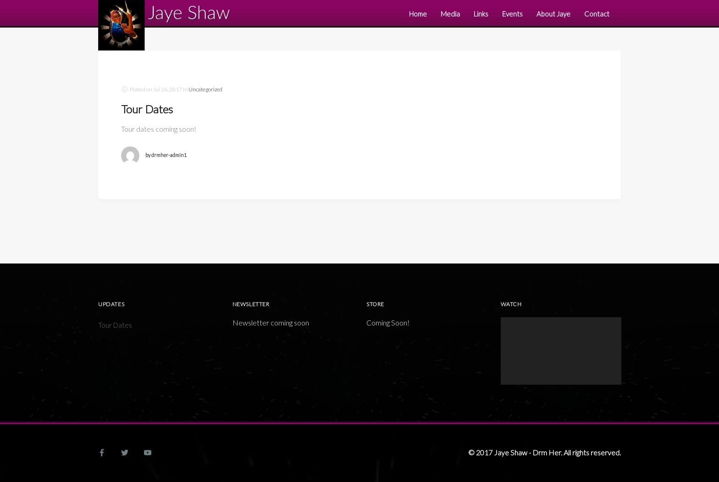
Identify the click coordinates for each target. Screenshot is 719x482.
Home (418, 14)
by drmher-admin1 (166, 155)
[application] (561, 351)
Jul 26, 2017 (167, 89)
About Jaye (553, 14)
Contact (596, 14)
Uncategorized (205, 89)
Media (450, 14)
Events (512, 14)
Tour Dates (147, 109)
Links (481, 14)
